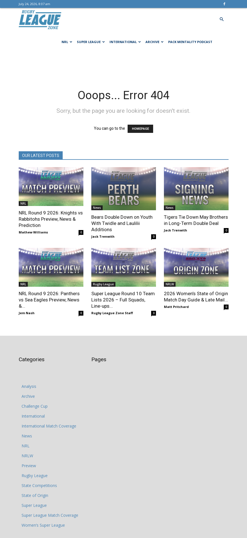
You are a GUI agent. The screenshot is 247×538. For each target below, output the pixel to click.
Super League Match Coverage (50, 515)
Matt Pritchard (176, 307)
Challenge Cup (35, 406)
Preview (29, 465)
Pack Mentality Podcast (190, 42)
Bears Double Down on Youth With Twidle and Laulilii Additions (122, 223)
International (125, 42)
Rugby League (103, 284)
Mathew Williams (33, 232)
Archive (154, 42)
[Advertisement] (123, 65)
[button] (222, 19)
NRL (67, 42)
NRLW (170, 284)
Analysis (29, 386)
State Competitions (39, 485)
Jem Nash (27, 313)
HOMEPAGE (140, 129)
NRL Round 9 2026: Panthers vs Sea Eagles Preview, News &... (49, 300)
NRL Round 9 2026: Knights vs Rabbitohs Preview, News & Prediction (51, 219)
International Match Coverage (49, 426)
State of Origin (35, 495)
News (97, 208)
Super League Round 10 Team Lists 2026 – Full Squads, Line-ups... (123, 300)
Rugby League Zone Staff (112, 313)
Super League (91, 42)
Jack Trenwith (103, 236)
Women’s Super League (43, 525)
